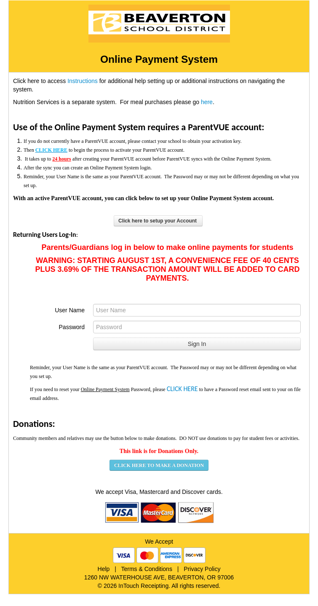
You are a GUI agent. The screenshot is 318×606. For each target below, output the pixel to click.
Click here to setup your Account (158, 221)
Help (104, 569)
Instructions (82, 81)
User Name (70, 310)
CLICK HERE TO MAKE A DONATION (159, 465)
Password (72, 327)
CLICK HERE (182, 389)
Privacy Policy (202, 569)
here (207, 102)
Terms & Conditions (146, 569)
